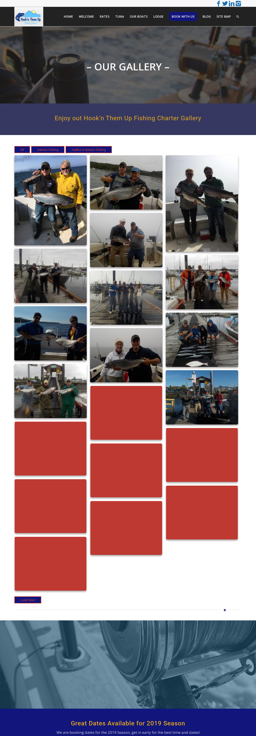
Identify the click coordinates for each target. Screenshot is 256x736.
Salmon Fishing (47, 150)
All (22, 150)
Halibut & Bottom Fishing (89, 150)
